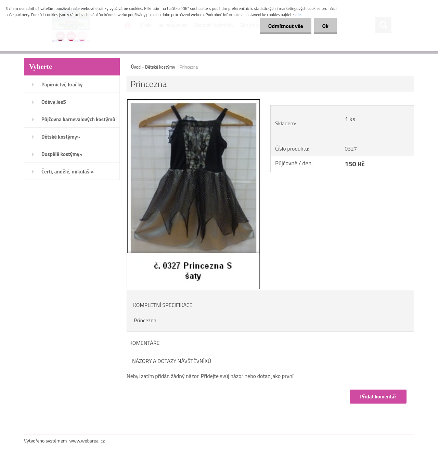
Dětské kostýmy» (60, 137)
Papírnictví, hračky (61, 84)
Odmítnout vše (284, 26)
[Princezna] (193, 102)
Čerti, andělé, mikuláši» (67, 171)
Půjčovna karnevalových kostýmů (78, 119)
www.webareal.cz (87, 440)
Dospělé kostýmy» (61, 154)
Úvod (136, 67)
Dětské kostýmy (160, 67)
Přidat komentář (378, 396)
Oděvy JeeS (53, 102)
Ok (325, 26)
